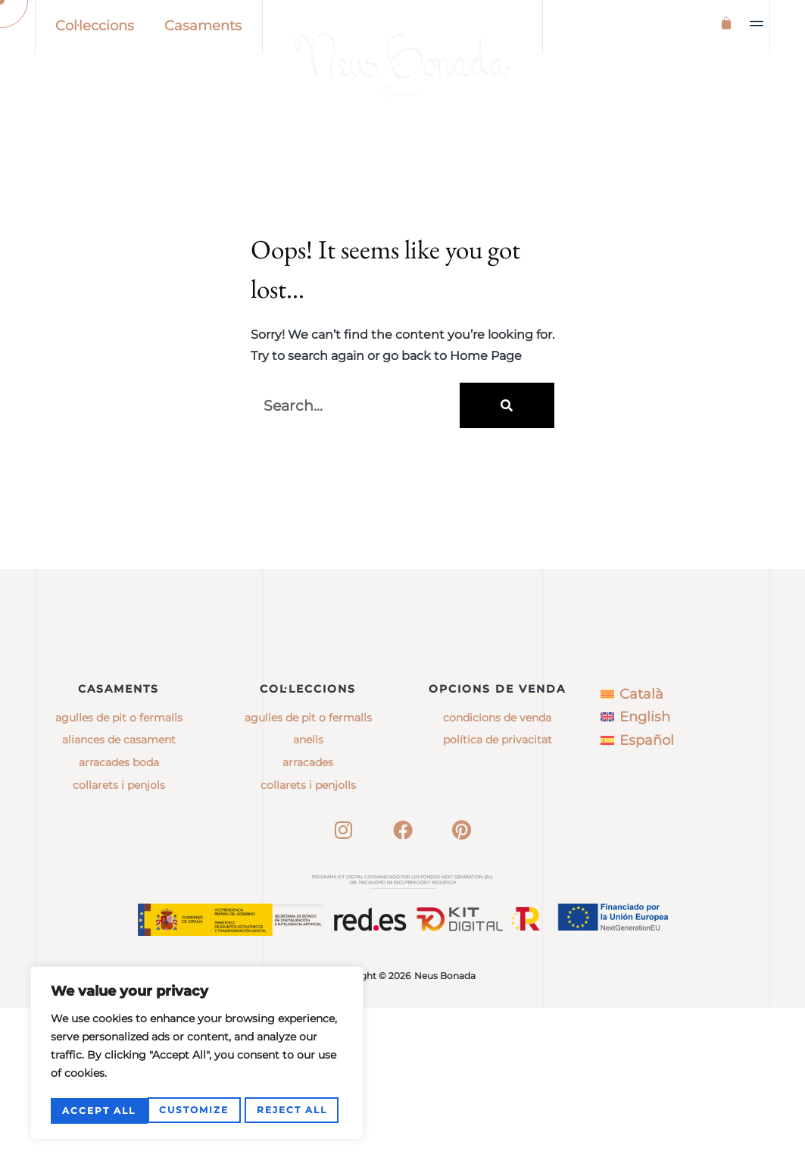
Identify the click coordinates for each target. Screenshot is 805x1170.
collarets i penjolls (308, 947)
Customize (97, 1110)
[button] (757, 23)
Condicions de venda (497, 880)
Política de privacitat (497, 902)
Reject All (195, 1110)
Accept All (295, 1110)
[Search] (507, 470)
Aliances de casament (119, 902)
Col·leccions (94, 25)
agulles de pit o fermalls (308, 880)
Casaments (203, 25)
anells (308, 902)
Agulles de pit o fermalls (119, 880)
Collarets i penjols (119, 947)
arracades (307, 924)
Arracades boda (119, 924)
